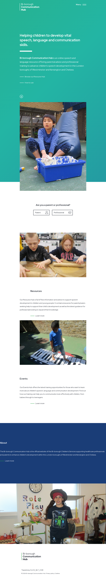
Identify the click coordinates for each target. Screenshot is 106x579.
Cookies (57, 573)
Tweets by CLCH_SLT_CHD (32, 570)
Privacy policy (50, 573)
